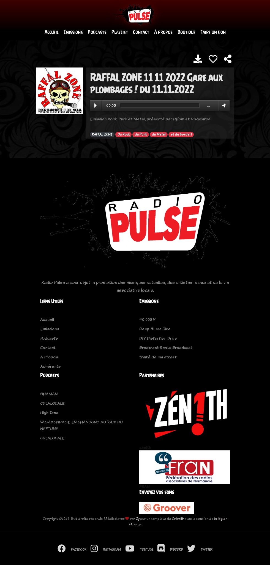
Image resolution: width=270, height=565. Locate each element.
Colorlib (178, 518)
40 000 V (147, 319)
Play (95, 105)
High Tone (49, 412)
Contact (141, 32)
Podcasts (97, 32)
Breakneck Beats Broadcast (165, 347)
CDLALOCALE (52, 403)
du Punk (141, 134)
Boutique (186, 32)
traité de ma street (158, 357)
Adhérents (50, 366)
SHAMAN (49, 394)
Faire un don (213, 32)
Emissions (49, 329)
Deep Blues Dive (154, 329)
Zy (138, 518)
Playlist (119, 32)
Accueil (52, 32)
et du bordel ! (181, 134)
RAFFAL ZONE (102, 134)
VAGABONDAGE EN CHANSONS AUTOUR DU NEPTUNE (81, 425)
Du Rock (124, 134)
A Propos (49, 357)
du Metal (158, 134)
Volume (223, 105)
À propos (163, 32)
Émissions (73, 32)
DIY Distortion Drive (158, 338)
